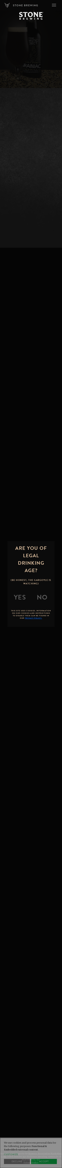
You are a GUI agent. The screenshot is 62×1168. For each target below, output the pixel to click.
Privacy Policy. (33, 618)
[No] (42, 597)
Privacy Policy (31, 1162)
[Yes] (20, 597)
